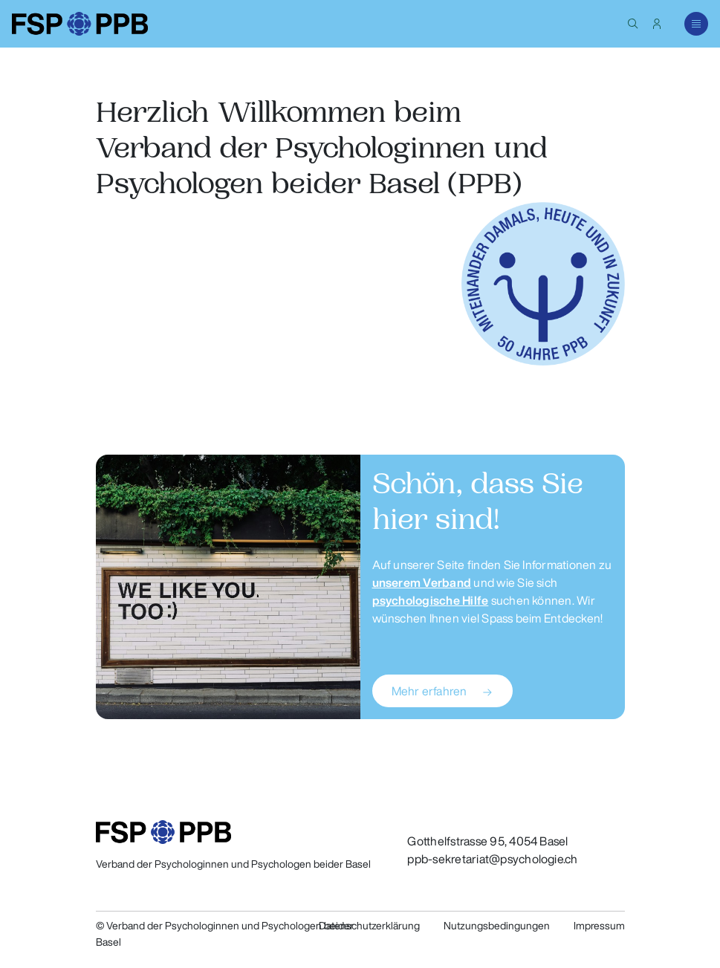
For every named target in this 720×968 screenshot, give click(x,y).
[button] (633, 23)
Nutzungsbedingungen (497, 925)
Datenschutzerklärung (369, 925)
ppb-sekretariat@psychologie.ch (492, 859)
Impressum (599, 925)
